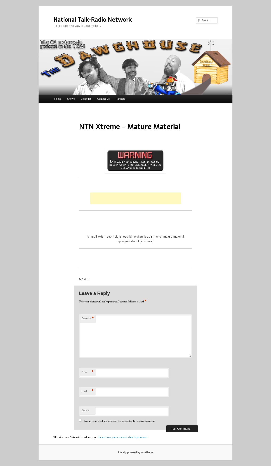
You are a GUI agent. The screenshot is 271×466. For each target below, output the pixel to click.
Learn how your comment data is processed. (123, 437)
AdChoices (84, 279)
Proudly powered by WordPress (135, 452)
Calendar (86, 98)
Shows (71, 98)
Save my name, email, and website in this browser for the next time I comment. (119, 420)
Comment (88, 318)
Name (87, 372)
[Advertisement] (135, 198)
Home (57, 98)
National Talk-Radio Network (92, 20)
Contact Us (103, 98)
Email (87, 391)
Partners (120, 98)
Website (85, 410)
